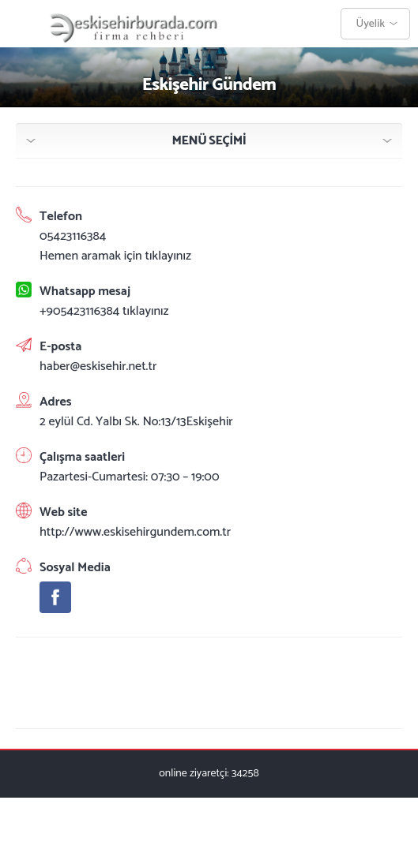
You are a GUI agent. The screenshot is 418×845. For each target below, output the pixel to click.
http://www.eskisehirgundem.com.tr (135, 532)
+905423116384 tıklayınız (104, 311)
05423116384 (73, 236)
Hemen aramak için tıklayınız (115, 256)
